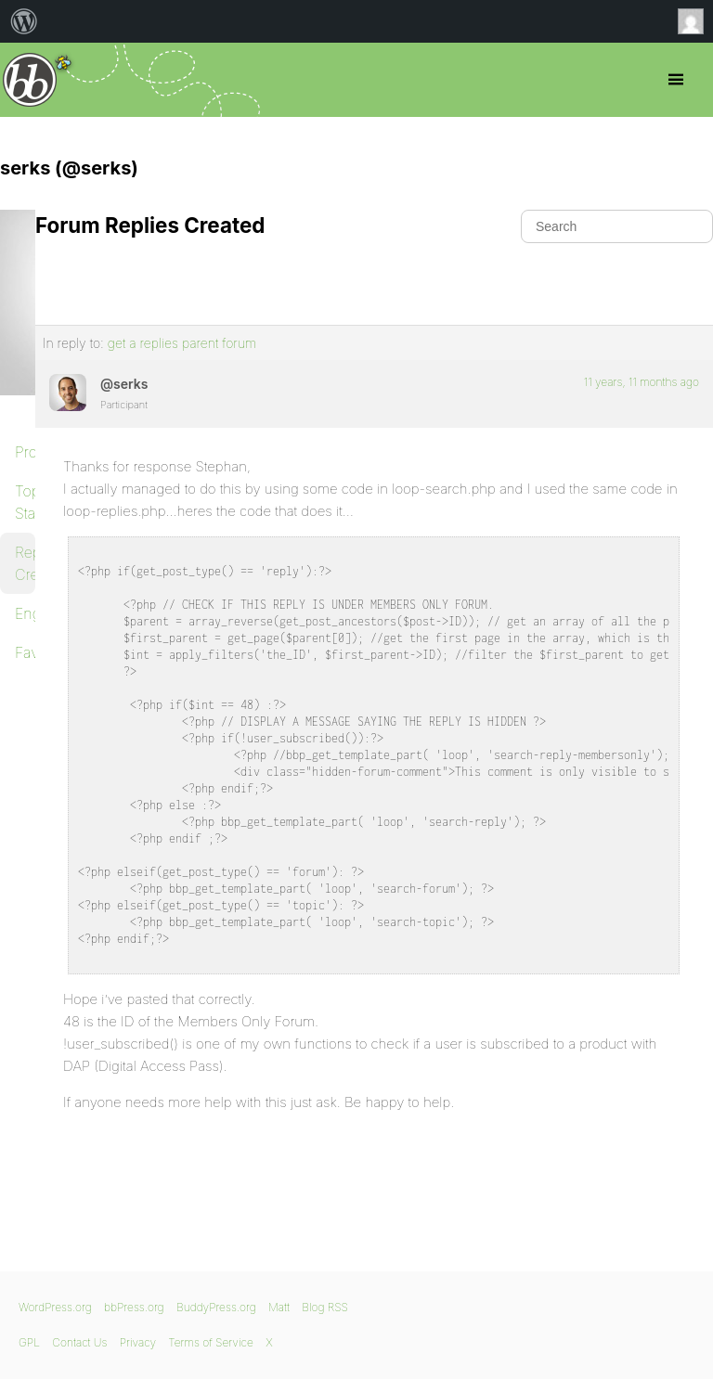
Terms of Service (210, 1342)
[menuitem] (24, 21)
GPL (29, 1342)
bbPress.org (30, 80)
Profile (25, 452)
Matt (279, 1307)
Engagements (25, 613)
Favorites (25, 652)
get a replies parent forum (182, 343)
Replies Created (25, 563)
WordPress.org (55, 1307)
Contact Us (79, 1342)
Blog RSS (325, 1307)
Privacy (138, 1342)
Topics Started (25, 502)
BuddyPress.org (216, 1307)
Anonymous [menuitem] (695, 21)
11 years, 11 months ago (641, 382)
